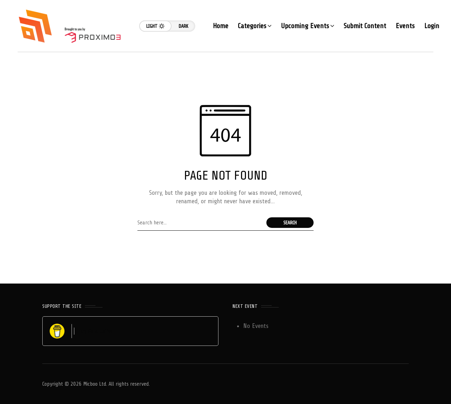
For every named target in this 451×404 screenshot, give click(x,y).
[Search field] (200, 222)
